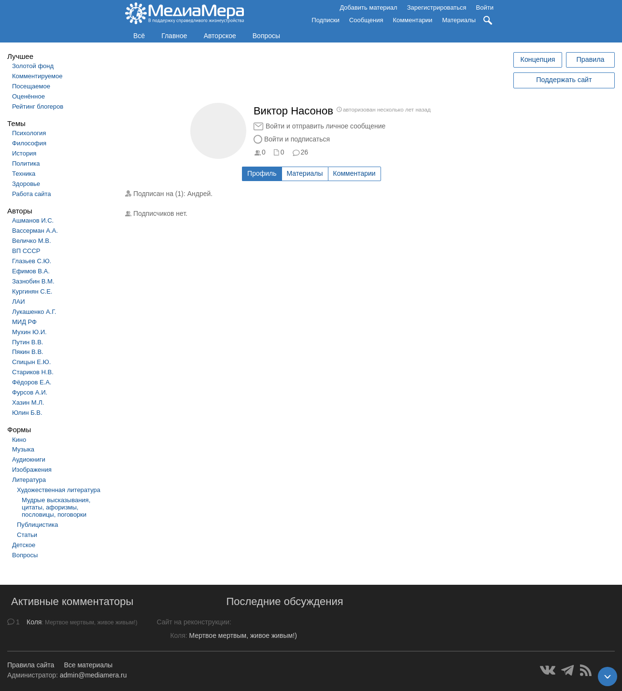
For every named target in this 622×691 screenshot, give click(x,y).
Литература (29, 479)
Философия (29, 143)
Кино (19, 439)
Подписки (325, 20)
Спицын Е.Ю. (31, 362)
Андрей (199, 193)
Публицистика (37, 524)
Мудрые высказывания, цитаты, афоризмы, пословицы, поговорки (56, 507)
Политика (26, 163)
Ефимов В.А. (31, 271)
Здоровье (26, 183)
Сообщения (366, 20)
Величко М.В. (31, 240)
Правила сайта (30, 665)
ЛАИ (18, 301)
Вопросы (266, 36)
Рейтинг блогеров (37, 106)
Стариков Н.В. (33, 372)
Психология (29, 133)
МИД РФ (24, 321)
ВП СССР (26, 250)
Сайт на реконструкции (192, 622)
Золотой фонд (33, 66)
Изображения (32, 469)
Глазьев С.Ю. (31, 261)
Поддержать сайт (564, 80)
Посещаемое (31, 86)
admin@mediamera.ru (93, 675)
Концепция (538, 59)
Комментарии (413, 20)
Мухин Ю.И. (29, 332)
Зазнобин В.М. (33, 281)
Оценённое (28, 96)
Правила (590, 59)
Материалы (459, 20)
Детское (23, 545)
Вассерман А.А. (35, 230)
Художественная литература (58, 490)
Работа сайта (31, 193)
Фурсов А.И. (29, 392)
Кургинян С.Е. (32, 291)
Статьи (27, 534)
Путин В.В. (27, 342)
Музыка (23, 449)
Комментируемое (37, 76)
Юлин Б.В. (27, 412)
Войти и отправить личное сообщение (325, 126)
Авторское (220, 36)
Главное (174, 36)
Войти (485, 7)
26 (305, 152)
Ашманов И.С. (33, 220)
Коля (34, 622)
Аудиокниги (28, 459)
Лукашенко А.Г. (34, 311)
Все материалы (88, 665)
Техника (23, 173)
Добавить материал (368, 7)
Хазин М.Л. (28, 402)
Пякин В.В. (27, 351)
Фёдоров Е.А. (31, 382)
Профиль (261, 173)
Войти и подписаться (297, 139)
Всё (139, 36)
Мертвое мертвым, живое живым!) (243, 635)
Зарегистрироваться (436, 7)
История (24, 153)
